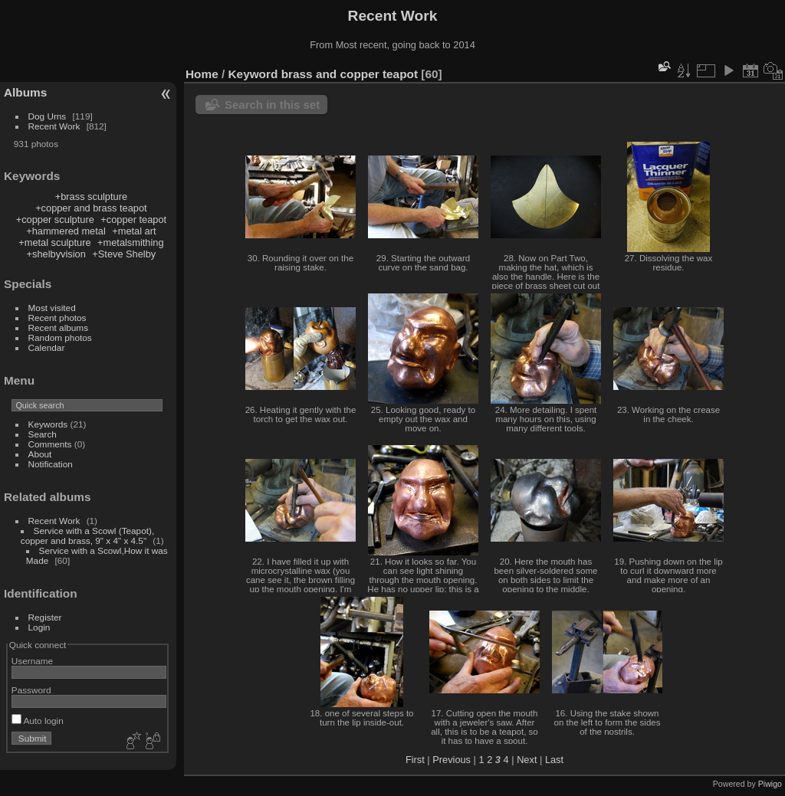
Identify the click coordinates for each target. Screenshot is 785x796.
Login (39, 627)
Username (32, 661)
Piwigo (770, 783)
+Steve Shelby (124, 254)
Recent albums (58, 327)
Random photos (60, 337)
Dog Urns (47, 116)
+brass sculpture (91, 196)
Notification (50, 464)
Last (554, 759)
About (40, 454)
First (415, 759)
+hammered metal (66, 231)
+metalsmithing (130, 242)
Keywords (48, 424)
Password (31, 690)
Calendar (46, 347)
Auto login (37, 721)
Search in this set (272, 104)
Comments (50, 444)
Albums (25, 92)
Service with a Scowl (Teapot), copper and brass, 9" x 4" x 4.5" (87, 535)
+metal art (134, 231)
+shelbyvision (56, 254)
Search (42, 434)
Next (527, 759)
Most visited (52, 308)
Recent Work (54, 126)
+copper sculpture (55, 219)
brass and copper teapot (349, 73)
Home (202, 73)
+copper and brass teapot (91, 208)
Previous (451, 759)
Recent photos (57, 318)
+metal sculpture (54, 242)
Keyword (253, 73)
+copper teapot (133, 219)
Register (45, 617)
